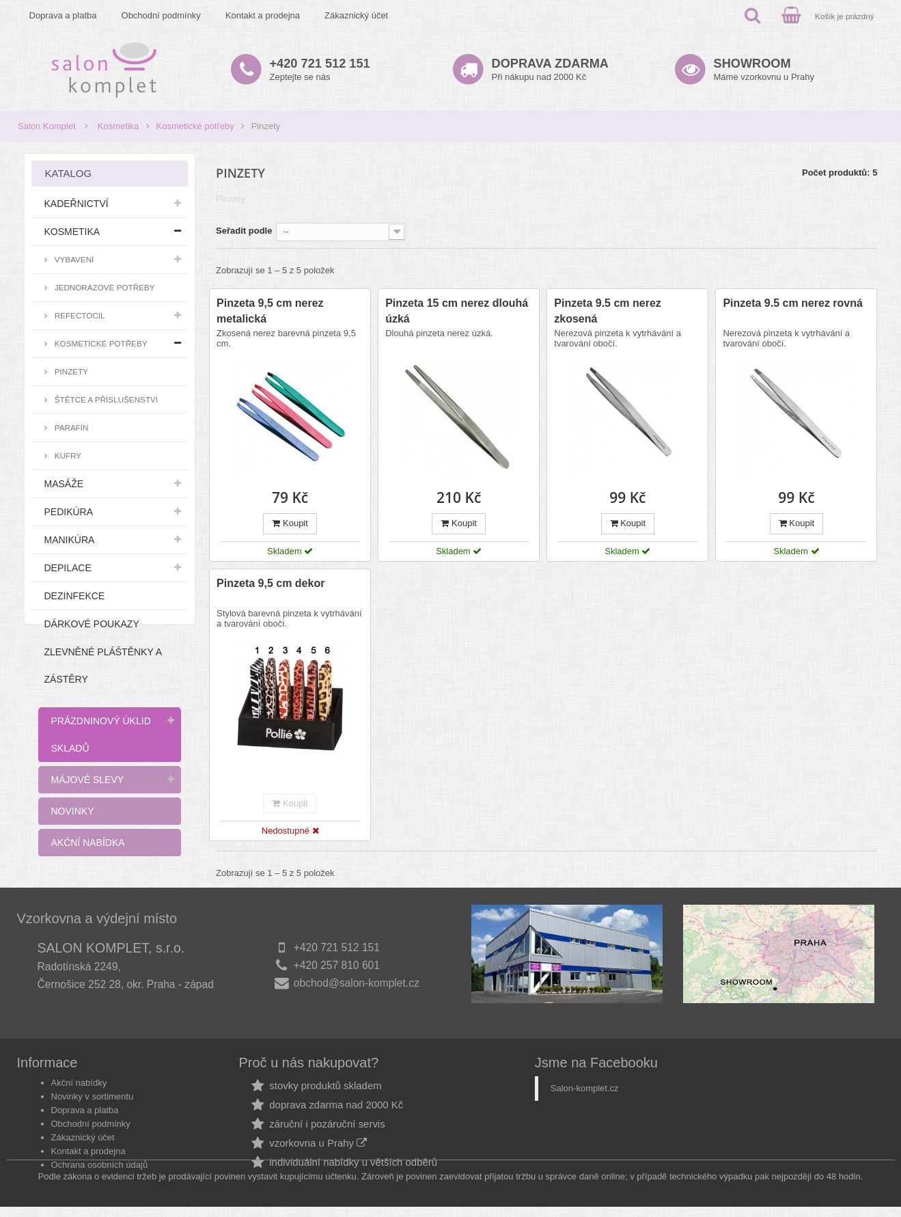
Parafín (71, 427)
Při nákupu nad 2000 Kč (550, 69)
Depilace (68, 567)
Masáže (64, 483)
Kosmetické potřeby (195, 126)
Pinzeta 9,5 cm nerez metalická (270, 311)
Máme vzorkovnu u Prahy (764, 69)
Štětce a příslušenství (105, 399)
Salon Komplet (47, 126)
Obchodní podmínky (161, 15)
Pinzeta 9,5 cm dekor (270, 583)
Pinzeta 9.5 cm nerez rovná (793, 303)
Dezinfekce (74, 595)
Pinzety (71, 371)
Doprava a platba (63, 15)
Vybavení (73, 259)
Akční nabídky (79, 1064)
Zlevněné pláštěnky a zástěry (103, 665)
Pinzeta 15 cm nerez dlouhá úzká (456, 311)
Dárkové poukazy (91, 623)
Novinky (72, 811)
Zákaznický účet (356, 15)
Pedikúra (69, 511)
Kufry (67, 455)
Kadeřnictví (76, 203)
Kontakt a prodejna (262, 15)
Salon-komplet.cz (585, 1070)
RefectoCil (79, 315)
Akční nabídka (88, 842)
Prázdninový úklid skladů (101, 734)
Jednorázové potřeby (104, 287)
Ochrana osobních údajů (99, 1146)
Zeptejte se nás (320, 69)
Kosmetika (118, 126)
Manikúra (69, 539)
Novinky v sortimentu (92, 1078)
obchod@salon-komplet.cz (356, 983)
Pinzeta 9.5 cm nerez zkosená (607, 311)
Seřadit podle (244, 230)
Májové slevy (87, 779)
